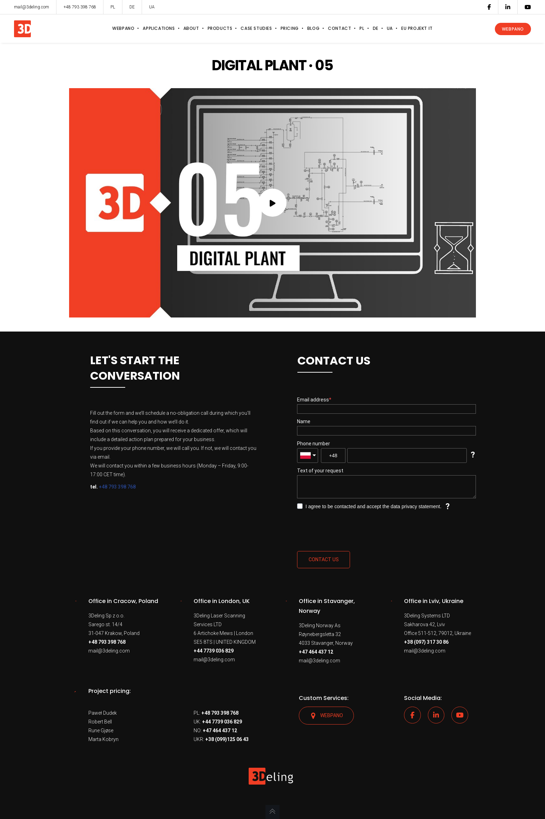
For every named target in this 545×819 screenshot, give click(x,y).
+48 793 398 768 (117, 487)
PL (112, 7)
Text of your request (320, 470)
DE (132, 7)
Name (303, 421)
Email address (313, 399)
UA (152, 7)
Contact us (324, 559)
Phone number (313, 443)
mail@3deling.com (109, 651)
